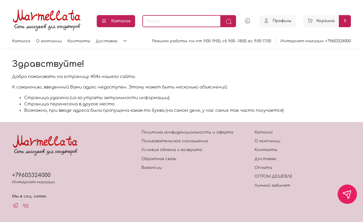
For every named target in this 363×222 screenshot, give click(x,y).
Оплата (263, 168)
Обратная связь (158, 159)
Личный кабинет (272, 185)
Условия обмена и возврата (171, 150)
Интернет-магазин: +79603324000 (315, 41)
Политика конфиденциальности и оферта (187, 132)
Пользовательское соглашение (174, 141)
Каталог (116, 21)
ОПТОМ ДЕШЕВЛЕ (273, 176)
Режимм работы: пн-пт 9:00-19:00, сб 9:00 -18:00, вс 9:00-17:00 (211, 41)
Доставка (107, 41)
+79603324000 (31, 175)
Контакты (78, 41)
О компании (49, 41)
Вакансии (151, 168)
